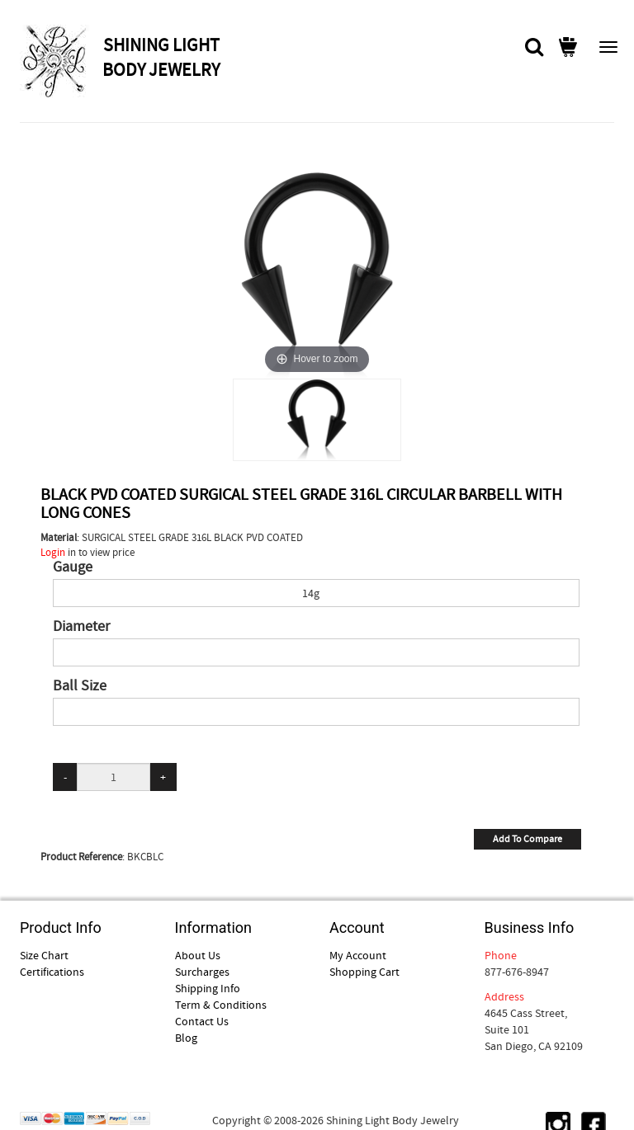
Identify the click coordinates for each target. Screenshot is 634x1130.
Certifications (52, 971)
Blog (186, 1037)
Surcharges (202, 971)
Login (52, 552)
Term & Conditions (221, 1004)
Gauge (72, 567)
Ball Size (79, 686)
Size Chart (44, 955)
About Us (197, 955)
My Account (357, 955)
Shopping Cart (364, 971)
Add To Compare (527, 838)
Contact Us (202, 1021)
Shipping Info (207, 988)
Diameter (81, 626)
